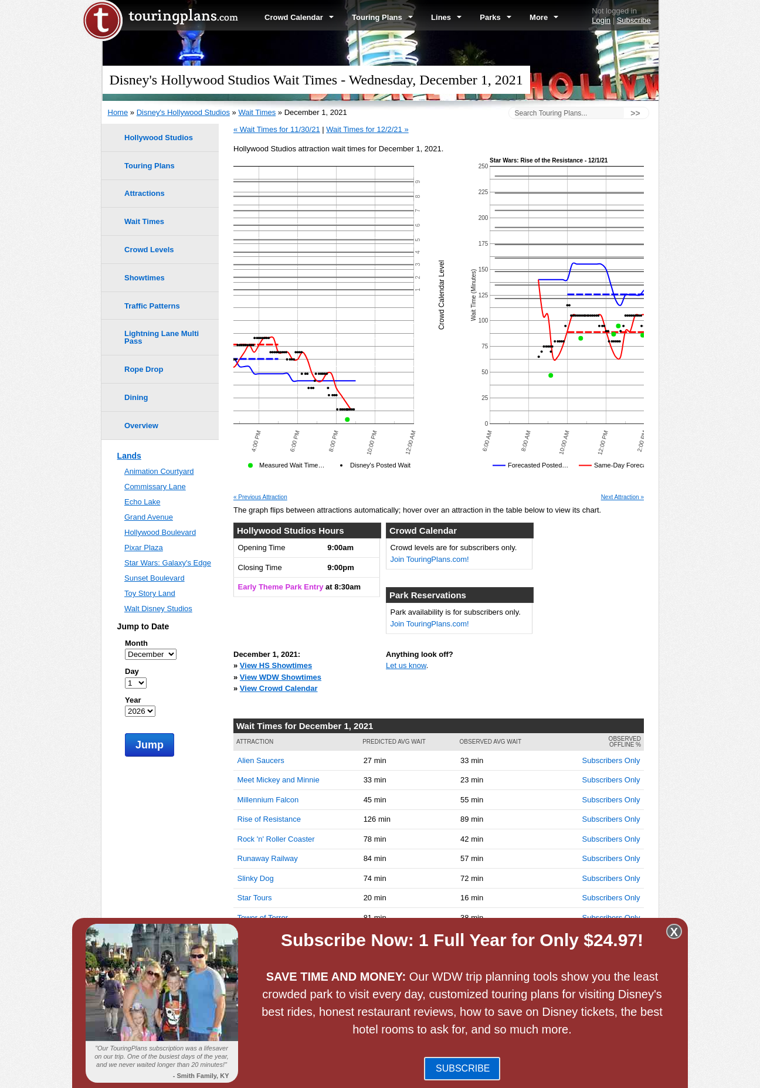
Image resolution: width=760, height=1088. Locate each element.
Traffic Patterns (152, 305)
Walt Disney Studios (158, 608)
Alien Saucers (261, 760)
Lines (446, 17)
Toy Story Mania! (266, 937)
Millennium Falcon (268, 799)
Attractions (144, 193)
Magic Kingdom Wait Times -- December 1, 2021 (341, 969)
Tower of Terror (263, 917)
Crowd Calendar (299, 17)
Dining (136, 397)
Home (118, 112)
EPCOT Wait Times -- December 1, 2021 (327, 980)
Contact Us (639, 1074)
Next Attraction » (622, 497)
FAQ (377, 1074)
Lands (129, 455)
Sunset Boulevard (154, 578)
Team (507, 1074)
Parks (495, 17)
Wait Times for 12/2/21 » (367, 129)
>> (635, 113)
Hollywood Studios (158, 137)
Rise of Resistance (269, 819)
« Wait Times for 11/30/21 (276, 129)
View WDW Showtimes (280, 677)
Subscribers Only (611, 760)
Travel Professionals (557, 1074)
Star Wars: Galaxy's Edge (167, 562)
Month (136, 643)
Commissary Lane (155, 486)
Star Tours (255, 897)
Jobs (606, 1074)
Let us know (406, 665)
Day (132, 671)
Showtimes (144, 277)
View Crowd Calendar (279, 688)
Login (601, 20)
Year (133, 700)
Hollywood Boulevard (160, 532)
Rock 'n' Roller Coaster (276, 839)
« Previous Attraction (260, 497)
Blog (355, 1074)
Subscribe (634, 20)
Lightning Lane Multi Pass (161, 337)
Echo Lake (142, 501)
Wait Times (257, 112)
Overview (141, 425)
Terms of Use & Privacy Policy (441, 1074)
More (544, 17)
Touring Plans (382, 17)
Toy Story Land (149, 593)
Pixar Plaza (143, 547)
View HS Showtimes (276, 665)
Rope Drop (143, 369)
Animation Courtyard (159, 471)
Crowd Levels (149, 249)
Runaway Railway (268, 858)
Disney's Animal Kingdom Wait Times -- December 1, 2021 (357, 1003)
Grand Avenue (148, 517)
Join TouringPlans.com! (430, 559)
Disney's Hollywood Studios (183, 112)
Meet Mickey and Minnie (279, 779)
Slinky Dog (256, 878)
